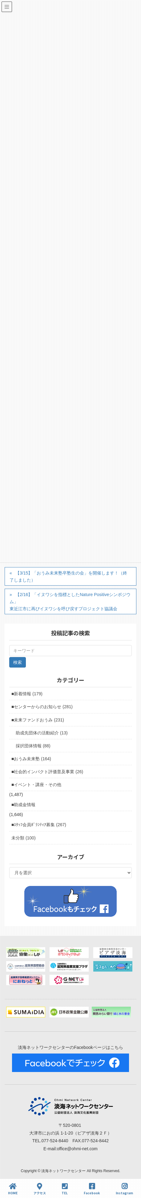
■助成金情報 (23, 804)
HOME (13, 1189)
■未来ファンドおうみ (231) (37, 719)
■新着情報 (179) (26, 693)
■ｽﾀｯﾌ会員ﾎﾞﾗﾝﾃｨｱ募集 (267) (38, 824)
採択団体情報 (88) (33, 745)
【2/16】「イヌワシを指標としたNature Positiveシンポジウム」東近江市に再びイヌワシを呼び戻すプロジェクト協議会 (70, 601)
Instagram (124, 1189)
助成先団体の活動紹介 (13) (42, 732)
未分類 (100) (23, 837)
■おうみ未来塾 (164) (31, 758)
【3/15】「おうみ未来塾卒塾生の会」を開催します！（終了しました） (68, 577)
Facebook (92, 1189)
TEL (65, 1189)
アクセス (40, 1189)
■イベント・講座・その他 (36, 784)
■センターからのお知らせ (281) (42, 706)
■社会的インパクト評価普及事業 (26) (47, 771)
